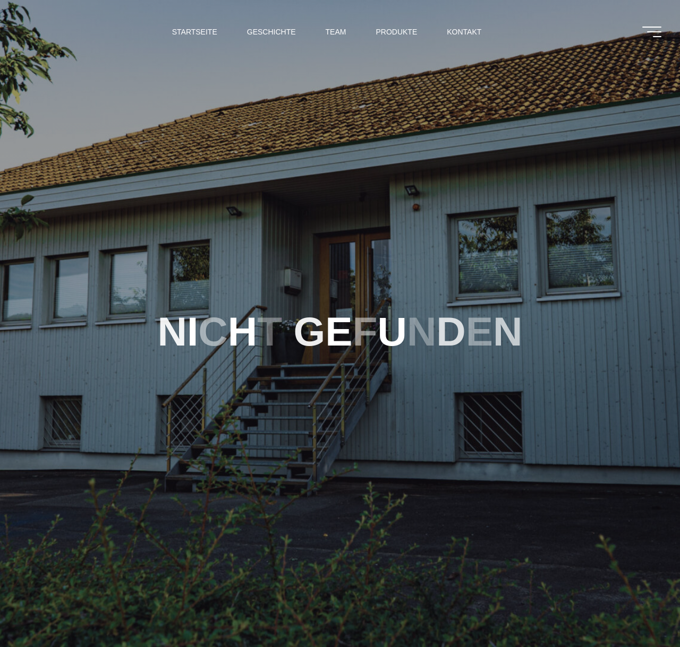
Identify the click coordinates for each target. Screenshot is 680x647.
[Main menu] (651, 32)
